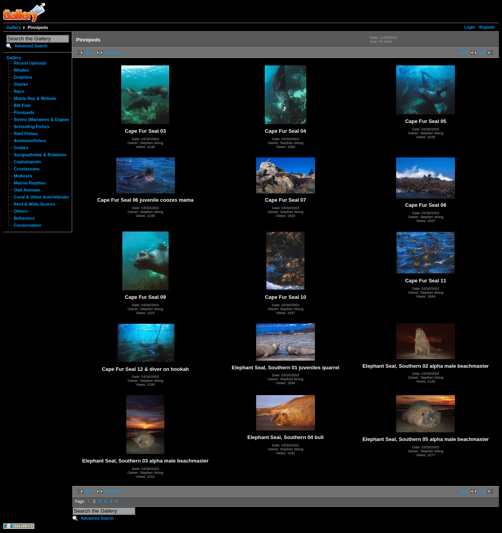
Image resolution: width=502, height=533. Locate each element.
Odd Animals (27, 190)
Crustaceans (27, 168)
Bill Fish (22, 105)
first (89, 53)
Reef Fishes (26, 133)
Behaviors (24, 218)
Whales (21, 70)
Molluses (23, 175)
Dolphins (23, 77)
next (464, 53)
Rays (19, 91)
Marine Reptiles (29, 183)
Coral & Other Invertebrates (42, 197)
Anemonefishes (30, 140)
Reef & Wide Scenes (34, 204)
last (482, 53)
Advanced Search (31, 46)
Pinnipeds (24, 112)
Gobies (21, 147)
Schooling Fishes (31, 126)
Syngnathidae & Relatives (40, 154)
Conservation (27, 225)
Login (469, 27)
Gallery (13, 27)
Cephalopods (27, 161)
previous (113, 53)
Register (487, 27)
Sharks (21, 84)
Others (21, 211)
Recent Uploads (30, 63)
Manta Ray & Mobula (35, 98)
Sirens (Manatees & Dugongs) (44, 119)
